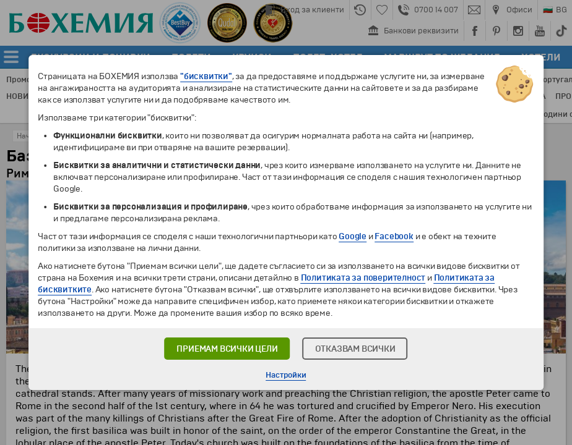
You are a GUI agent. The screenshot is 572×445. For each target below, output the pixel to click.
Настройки (286, 375)
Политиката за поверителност (363, 278)
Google (352, 236)
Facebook (394, 236)
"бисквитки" (206, 76)
